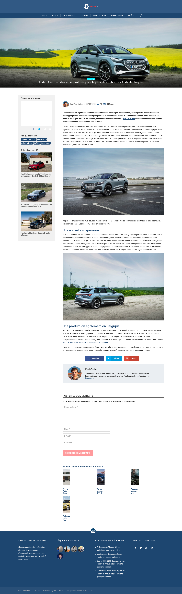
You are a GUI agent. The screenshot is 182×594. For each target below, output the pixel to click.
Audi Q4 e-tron (129, 119)
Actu (44, 15)
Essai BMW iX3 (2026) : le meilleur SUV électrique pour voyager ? (36, 205)
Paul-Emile (77, 104)
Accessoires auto (28, 139)
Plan (92, 591)
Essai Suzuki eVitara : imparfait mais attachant (35, 234)
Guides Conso (99, 15)
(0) (101, 104)
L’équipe (36, 591)
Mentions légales (49, 591)
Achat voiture (26, 143)
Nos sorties (68, 15)
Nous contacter (24, 591)
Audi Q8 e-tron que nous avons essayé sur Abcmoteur (85, 342)
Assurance (45, 143)
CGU (61, 591)
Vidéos (131, 15)
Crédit (36, 143)
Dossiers (84, 15)
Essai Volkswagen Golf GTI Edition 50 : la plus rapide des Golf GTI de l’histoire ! (36, 176)
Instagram (89, 378)
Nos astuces (117, 15)
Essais (55, 15)
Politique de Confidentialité (76, 591)
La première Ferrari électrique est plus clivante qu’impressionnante (111, 564)
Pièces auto (42, 139)
